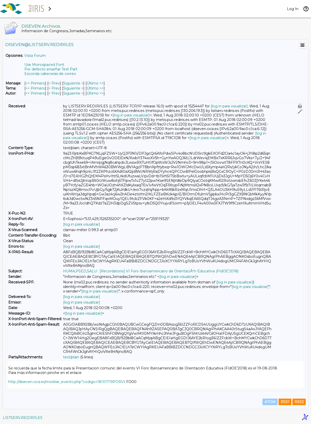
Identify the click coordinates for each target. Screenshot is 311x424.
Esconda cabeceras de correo (50, 73)
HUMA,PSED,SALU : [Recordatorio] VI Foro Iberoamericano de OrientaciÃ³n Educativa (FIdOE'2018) (151, 271)
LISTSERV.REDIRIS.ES (22, 417)
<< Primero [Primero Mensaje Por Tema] (35, 88)
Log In (292, 9)
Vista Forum (35, 55)
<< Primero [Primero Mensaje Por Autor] (35, 93)
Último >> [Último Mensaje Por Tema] (95, 88)
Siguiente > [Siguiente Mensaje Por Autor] (73, 93)
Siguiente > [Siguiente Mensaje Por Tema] (73, 88)
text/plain (71, 357)
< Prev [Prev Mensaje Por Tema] (54, 88)
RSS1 (285, 402)
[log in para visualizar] (229, 106)
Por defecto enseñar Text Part (50, 69)
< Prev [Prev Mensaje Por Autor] (54, 93)
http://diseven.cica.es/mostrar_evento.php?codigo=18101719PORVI (66, 381)
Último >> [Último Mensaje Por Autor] (95, 93)
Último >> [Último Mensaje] (95, 83)
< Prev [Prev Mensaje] (54, 83)
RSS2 (299, 402)
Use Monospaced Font (44, 64)
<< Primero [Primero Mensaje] (35, 83)
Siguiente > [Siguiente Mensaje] (73, 83)
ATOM (270, 402)
